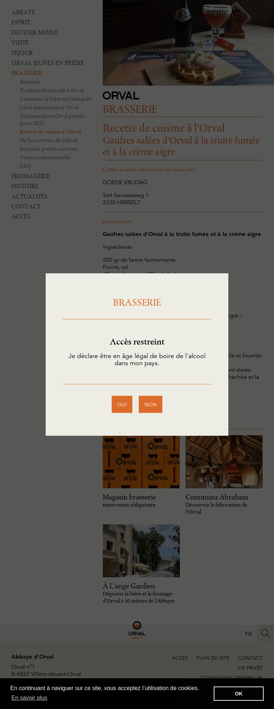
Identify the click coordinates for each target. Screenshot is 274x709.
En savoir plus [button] (29, 698)
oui (122, 404)
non (150, 404)
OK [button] (239, 694)
